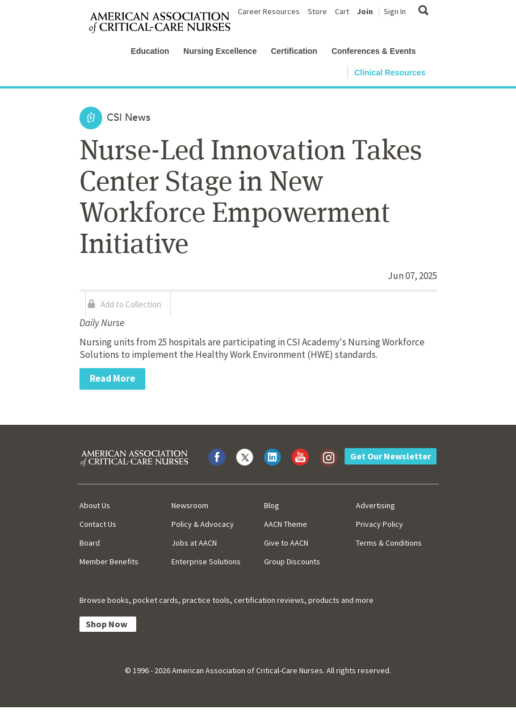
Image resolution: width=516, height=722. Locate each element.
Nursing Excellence (220, 51)
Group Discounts (292, 561)
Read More (112, 378)
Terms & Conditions (389, 543)
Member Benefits (109, 561)
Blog (271, 505)
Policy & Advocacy (202, 524)
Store (317, 11)
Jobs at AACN (194, 543)
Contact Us (97, 524)
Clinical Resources (389, 72)
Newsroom (189, 505)
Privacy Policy (379, 524)
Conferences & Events (374, 51)
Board (89, 543)
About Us (94, 505)
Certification (294, 51)
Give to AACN (286, 543)
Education (150, 51)
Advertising (375, 505)
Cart (342, 11)
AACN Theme (285, 524)
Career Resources (269, 11)
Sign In (395, 11)
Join (365, 11)
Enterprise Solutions (206, 561)
